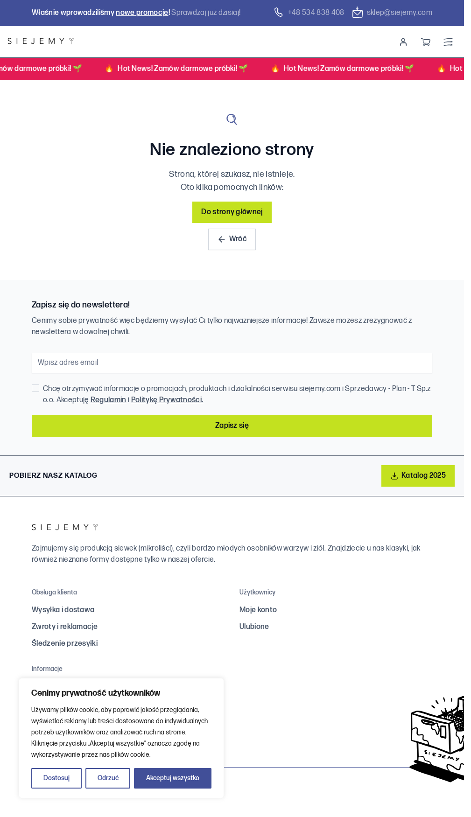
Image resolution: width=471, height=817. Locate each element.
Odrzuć (108, 778)
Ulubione (254, 626)
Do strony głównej (231, 212)
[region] (121, 738)
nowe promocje (142, 12)
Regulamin (109, 400)
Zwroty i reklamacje (65, 626)
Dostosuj (56, 778)
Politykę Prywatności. (167, 400)
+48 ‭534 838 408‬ (308, 12)
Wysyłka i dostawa (63, 610)
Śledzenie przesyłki (65, 643)
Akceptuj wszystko (172, 778)
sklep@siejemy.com (392, 12)
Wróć (232, 239)
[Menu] (448, 42)
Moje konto (258, 610)
